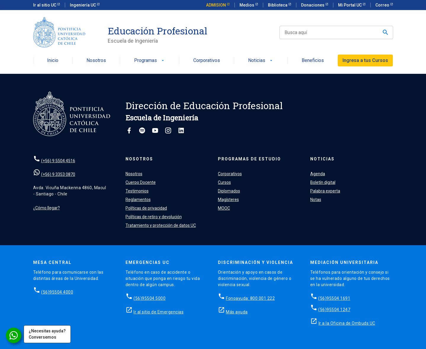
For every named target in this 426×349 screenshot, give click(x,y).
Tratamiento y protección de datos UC (161, 225)
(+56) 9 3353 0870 (58, 174)
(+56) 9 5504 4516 (58, 160)
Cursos (224, 182)
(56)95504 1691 (334, 298)
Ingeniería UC (83, 5)
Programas (149, 60)
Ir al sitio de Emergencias (159, 312)
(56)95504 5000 (149, 298)
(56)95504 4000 (57, 292)
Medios (247, 5)
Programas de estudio (249, 159)
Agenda (317, 173)
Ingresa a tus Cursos (365, 60)
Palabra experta (325, 191)
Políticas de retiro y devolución (154, 216)
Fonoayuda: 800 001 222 (250, 298)
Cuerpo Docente (141, 182)
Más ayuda (237, 312)
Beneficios (313, 60)
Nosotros (96, 60)
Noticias (261, 60)
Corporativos (206, 60)
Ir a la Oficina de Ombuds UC (347, 323)
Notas (315, 199)
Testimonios (137, 191)
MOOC (224, 208)
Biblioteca (278, 5)
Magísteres (228, 199)
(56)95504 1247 (334, 309)
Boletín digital (322, 182)
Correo (382, 5)
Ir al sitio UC (45, 5)
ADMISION (216, 5)
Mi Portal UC (350, 5)
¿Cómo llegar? (46, 207)
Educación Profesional (158, 31)
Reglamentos (138, 199)
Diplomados (229, 191)
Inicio (52, 60)
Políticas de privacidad (146, 208)
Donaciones (313, 5)
